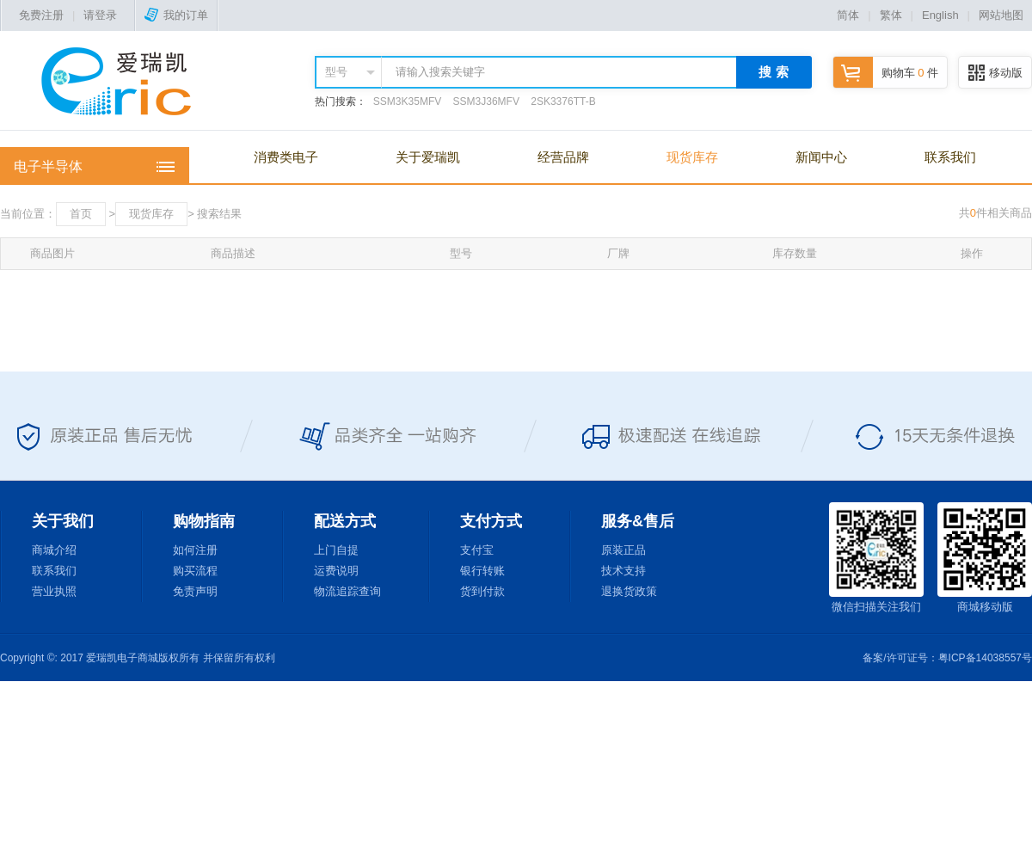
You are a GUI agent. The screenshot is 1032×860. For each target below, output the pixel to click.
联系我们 (950, 157)
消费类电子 (286, 157)
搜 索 (773, 71)
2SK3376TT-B (563, 101)
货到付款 (482, 591)
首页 (81, 213)
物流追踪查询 (347, 591)
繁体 (891, 15)
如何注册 (195, 550)
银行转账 (482, 570)
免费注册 (41, 15)
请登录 (100, 15)
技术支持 (623, 570)
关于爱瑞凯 (428, 157)
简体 (848, 15)
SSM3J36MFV (486, 101)
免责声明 (195, 591)
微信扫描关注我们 (876, 557)
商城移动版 (984, 557)
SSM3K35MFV (407, 101)
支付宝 (477, 550)
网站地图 (1001, 15)
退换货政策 (629, 591)
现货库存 (692, 157)
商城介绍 (54, 550)
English (940, 15)
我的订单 (176, 15)
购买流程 (195, 570)
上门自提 (336, 550)
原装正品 (623, 550)
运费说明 (336, 570)
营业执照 (54, 591)
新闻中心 (821, 157)
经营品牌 (563, 157)
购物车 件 (885, 73)
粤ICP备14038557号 (985, 658)
